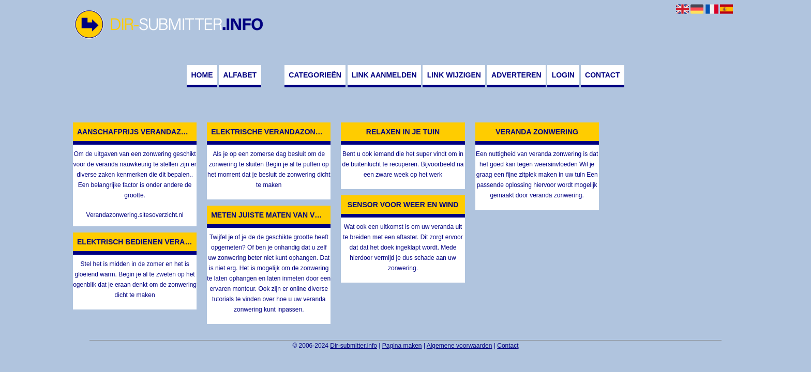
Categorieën (315, 75)
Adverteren (516, 75)
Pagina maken (402, 345)
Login (563, 75)
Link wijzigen (454, 75)
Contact (602, 75)
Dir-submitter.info (353, 345)
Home (202, 75)
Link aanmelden (384, 75)
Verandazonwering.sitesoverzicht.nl (135, 215)
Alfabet (240, 75)
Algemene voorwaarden (459, 345)
